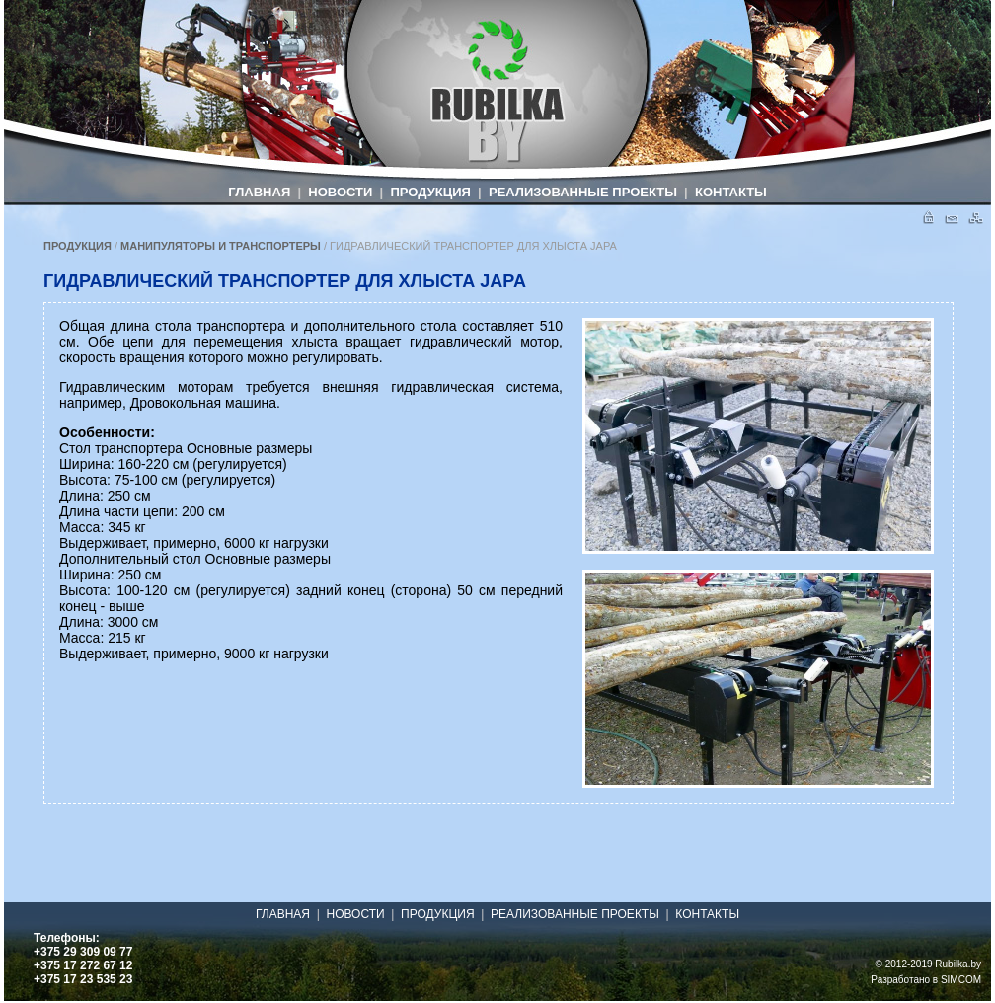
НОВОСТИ (340, 192)
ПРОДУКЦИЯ (430, 192)
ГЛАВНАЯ (259, 192)
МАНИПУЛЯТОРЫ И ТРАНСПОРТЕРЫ (220, 246)
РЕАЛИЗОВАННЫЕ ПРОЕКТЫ (583, 192)
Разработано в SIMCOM (926, 979)
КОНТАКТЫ (731, 192)
